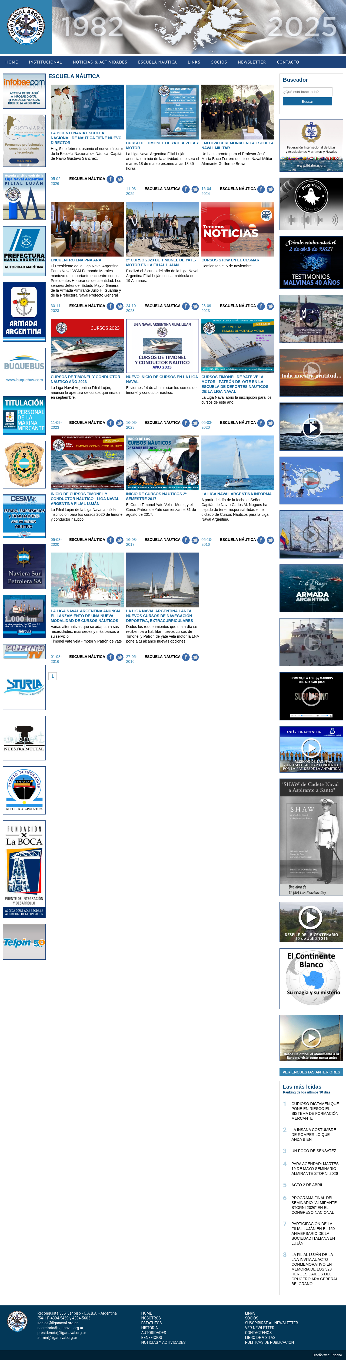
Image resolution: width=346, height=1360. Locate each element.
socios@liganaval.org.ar (57, 1323)
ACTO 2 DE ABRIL (307, 1185)
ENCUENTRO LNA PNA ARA (76, 260)
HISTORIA (149, 1328)
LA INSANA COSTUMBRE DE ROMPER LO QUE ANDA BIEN (313, 1135)
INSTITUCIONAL (45, 62)
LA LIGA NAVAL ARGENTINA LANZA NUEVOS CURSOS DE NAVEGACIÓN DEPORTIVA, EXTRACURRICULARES (159, 616)
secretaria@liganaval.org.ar (60, 1328)
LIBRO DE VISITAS (260, 1337)
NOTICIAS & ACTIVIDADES (100, 62)
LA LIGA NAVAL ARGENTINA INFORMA (236, 494)
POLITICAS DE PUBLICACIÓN (269, 1342)
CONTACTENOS (258, 1333)
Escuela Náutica (87, 179)
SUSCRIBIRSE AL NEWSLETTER (271, 1323)
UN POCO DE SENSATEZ (313, 1151)
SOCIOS (219, 62)
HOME (11, 62)
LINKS (194, 62)
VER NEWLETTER (259, 1328)
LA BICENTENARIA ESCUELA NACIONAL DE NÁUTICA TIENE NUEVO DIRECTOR (86, 138)
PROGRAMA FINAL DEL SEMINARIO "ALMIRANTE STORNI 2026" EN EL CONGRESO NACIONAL (314, 1205)
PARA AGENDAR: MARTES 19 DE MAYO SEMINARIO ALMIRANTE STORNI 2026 (315, 1169)
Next (341, 24)
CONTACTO (288, 62)
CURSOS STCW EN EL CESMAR (230, 260)
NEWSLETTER (252, 62)
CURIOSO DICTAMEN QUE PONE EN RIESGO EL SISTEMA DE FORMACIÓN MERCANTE (315, 1111)
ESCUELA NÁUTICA (157, 62)
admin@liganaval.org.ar (57, 1337)
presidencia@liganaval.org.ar (61, 1333)
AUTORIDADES (153, 1333)
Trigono (337, 1355)
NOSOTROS (151, 1318)
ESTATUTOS (151, 1323)
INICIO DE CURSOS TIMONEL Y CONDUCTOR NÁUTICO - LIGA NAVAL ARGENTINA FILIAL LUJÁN (85, 499)
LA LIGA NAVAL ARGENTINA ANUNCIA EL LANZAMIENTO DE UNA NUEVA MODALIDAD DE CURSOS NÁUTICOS (86, 616)
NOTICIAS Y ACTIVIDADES (163, 1342)
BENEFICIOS (151, 1337)
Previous (57, 24)
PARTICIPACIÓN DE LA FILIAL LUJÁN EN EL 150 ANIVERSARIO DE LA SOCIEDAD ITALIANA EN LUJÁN (313, 1233)
